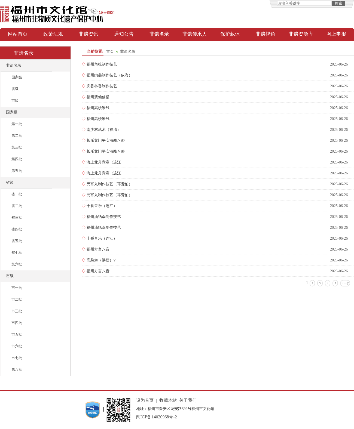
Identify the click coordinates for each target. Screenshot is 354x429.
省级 (15, 89)
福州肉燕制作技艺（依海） (109, 75)
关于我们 (188, 400)
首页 (110, 52)
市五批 (16, 334)
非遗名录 (159, 34)
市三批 (16, 311)
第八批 (16, 370)
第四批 (16, 159)
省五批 (16, 241)
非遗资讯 (88, 34)
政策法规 (53, 34)
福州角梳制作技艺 (102, 64)
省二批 (16, 206)
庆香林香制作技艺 (102, 86)
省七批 (16, 253)
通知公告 (124, 34)
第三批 (16, 147)
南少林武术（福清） (104, 130)
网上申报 (336, 34)
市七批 (16, 358)
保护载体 (230, 34)
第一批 (16, 124)
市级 (15, 100)
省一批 (16, 194)
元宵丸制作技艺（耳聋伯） (109, 184)
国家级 (16, 77)
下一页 (345, 283)
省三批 (16, 217)
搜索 (338, 3)
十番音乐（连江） (102, 206)
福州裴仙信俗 (98, 97)
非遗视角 (265, 34)
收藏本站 (168, 400)
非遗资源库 (301, 34)
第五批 (16, 171)
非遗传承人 (194, 34)
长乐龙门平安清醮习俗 (106, 140)
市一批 (16, 288)
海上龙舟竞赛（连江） (106, 162)
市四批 (16, 323)
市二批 (16, 299)
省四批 (16, 229)
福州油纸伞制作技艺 (104, 217)
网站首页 (18, 34)
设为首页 (145, 400)
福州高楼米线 (98, 108)
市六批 (16, 346)
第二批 (16, 136)
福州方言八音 (98, 249)
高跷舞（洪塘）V (101, 260)
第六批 (16, 264)
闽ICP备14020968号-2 (156, 417)
